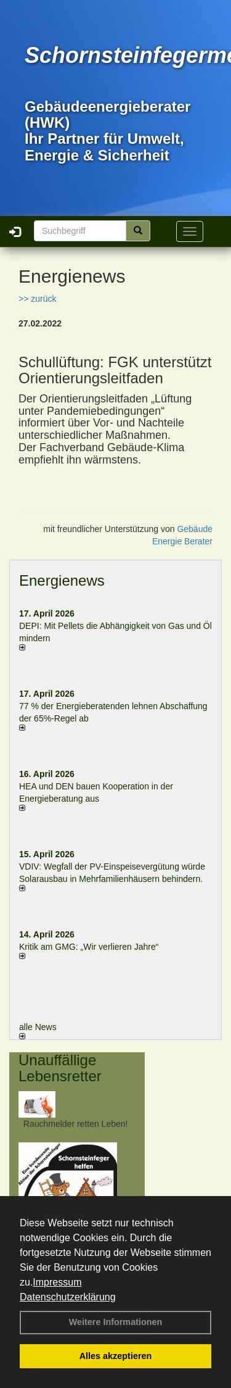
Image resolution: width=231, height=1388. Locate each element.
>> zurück (37, 299)
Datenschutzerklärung (68, 1297)
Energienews (62, 580)
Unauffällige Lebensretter (60, 1068)
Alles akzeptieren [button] (115, 1356)
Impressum (57, 1282)
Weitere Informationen (116, 1322)
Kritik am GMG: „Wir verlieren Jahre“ (88, 947)
